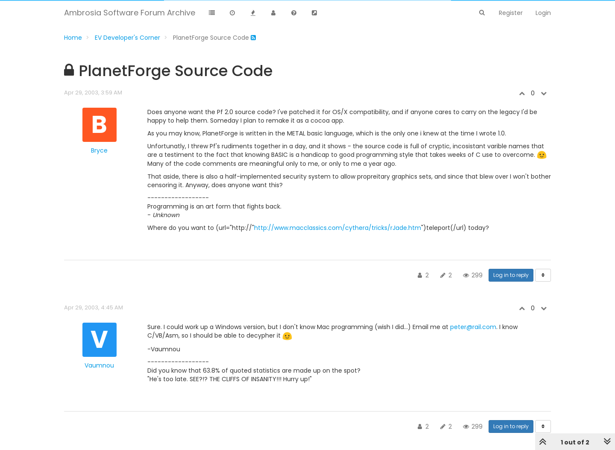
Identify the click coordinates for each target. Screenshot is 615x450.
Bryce (99, 150)
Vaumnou (99, 365)
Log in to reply (511, 275)
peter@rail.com (473, 327)
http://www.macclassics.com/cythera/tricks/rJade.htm (337, 228)
